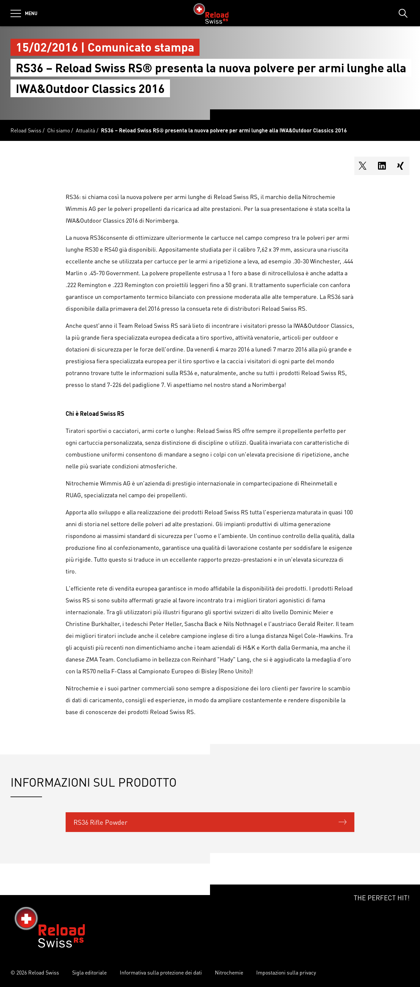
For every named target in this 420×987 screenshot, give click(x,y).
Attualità (85, 130)
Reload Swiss (25, 130)
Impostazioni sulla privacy (286, 972)
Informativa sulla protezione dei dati (161, 972)
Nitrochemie (229, 972)
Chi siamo (58, 130)
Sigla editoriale (89, 972)
